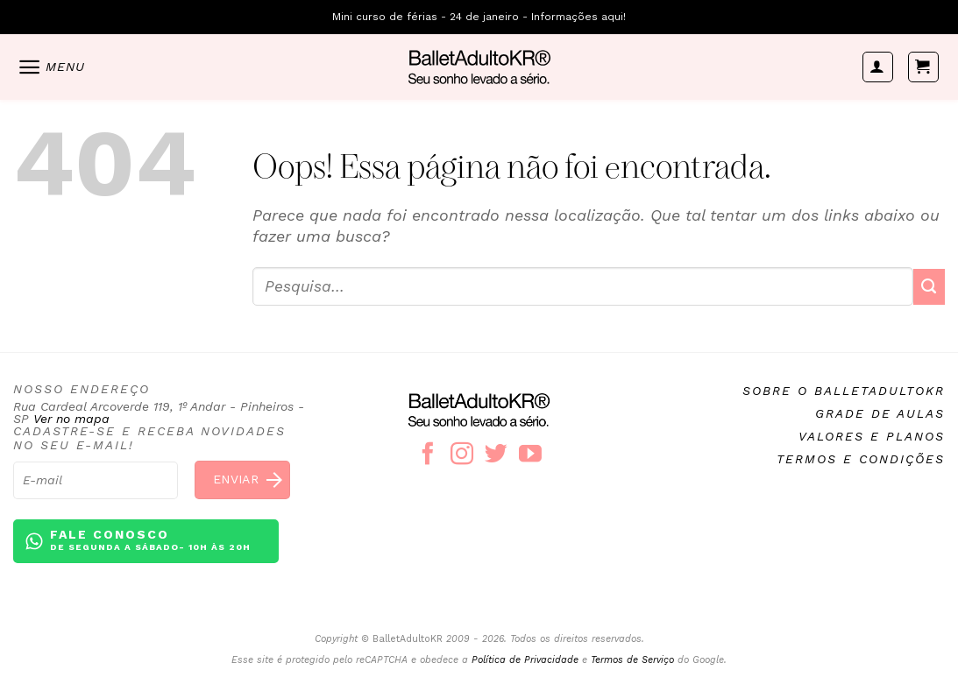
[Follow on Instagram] (462, 455)
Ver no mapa (71, 419)
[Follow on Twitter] (496, 455)
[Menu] (51, 67)
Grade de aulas (880, 413)
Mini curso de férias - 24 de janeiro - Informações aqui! (479, 17)
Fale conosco (150, 540)
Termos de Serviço (632, 660)
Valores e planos (871, 436)
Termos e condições (861, 459)
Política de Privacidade (525, 660)
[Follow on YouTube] (530, 455)
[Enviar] (929, 287)
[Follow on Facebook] (427, 455)
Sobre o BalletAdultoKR (843, 391)
